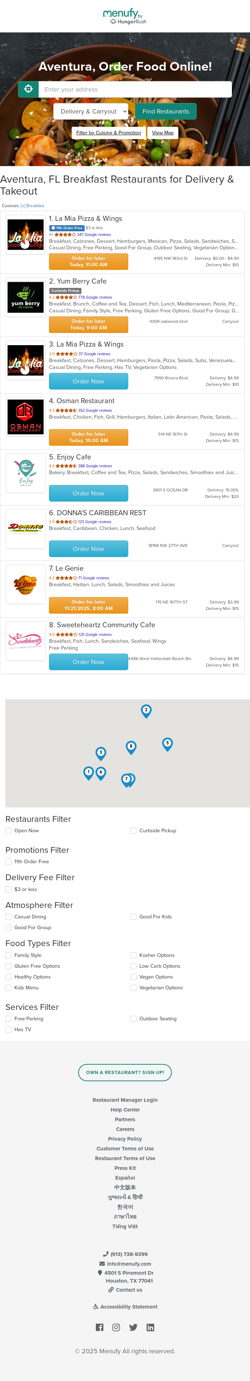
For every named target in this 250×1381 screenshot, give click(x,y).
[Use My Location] (28, 89)
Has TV (22, 1029)
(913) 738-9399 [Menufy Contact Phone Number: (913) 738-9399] (125, 1254)
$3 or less (25, 889)
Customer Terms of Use (125, 1148)
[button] (88, 773)
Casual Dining (30, 917)
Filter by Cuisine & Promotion (108, 133)
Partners (125, 1119)
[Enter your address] (135, 89)
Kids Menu (26, 988)
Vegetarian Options (161, 988)
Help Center (125, 1109)
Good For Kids (155, 917)
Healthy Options (32, 977)
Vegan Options (156, 977)
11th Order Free (31, 862)
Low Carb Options (159, 966)
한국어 (125, 1207)
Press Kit (125, 1168)
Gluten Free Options (37, 966)
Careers (125, 1129)
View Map (163, 133)
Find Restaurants (166, 111)
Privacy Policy (125, 1139)
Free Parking (28, 1019)
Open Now (26, 831)
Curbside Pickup (157, 831)
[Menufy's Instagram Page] (116, 1328)
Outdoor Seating (158, 1019)
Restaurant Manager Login (125, 1100)
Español (125, 1178)
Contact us (125, 1290)
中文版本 (125, 1187)
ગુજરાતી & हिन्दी (125, 1197)
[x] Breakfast (32, 205)
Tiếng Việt (125, 1226)
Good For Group (32, 928)
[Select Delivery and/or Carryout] (90, 111)
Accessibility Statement (125, 1307)
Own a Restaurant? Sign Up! (125, 1072)
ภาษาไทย (125, 1216)
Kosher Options (157, 955)
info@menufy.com (125, 1264)
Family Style (27, 955)
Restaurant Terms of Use (125, 1158)
